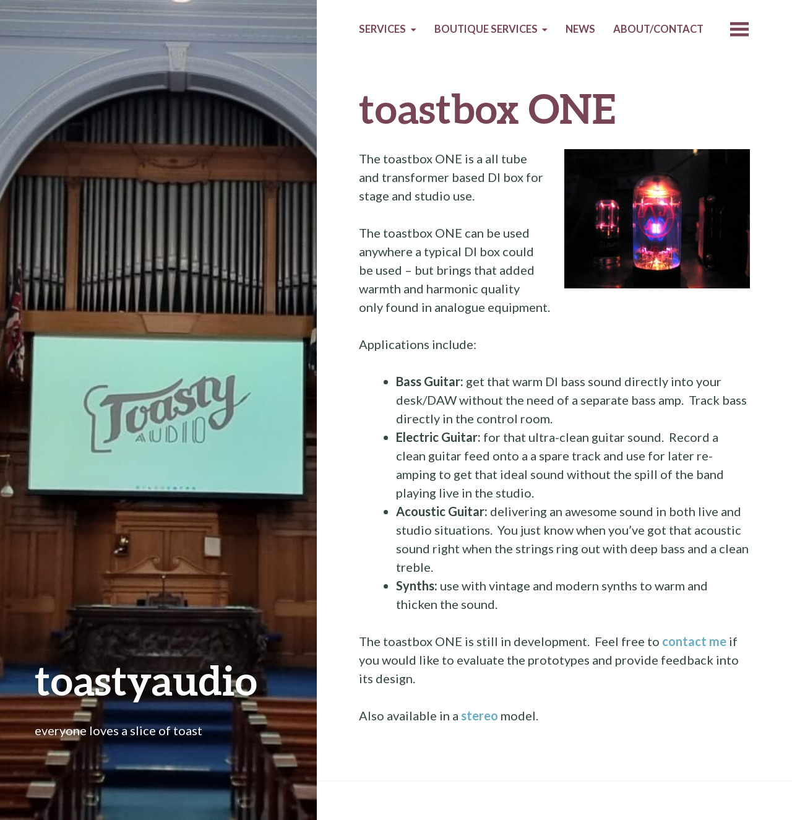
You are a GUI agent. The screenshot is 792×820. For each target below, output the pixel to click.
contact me (694, 641)
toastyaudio (146, 679)
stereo (479, 715)
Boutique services (486, 29)
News (580, 29)
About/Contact (658, 29)
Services (382, 29)
